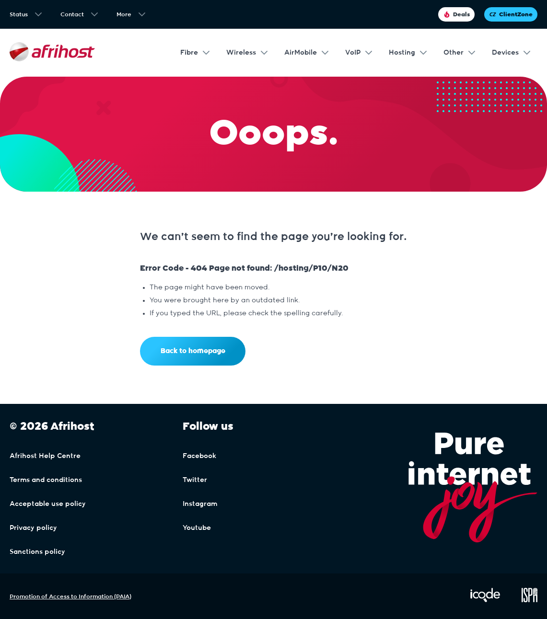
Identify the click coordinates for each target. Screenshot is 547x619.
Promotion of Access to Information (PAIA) (70, 596)
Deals (456, 14)
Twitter (195, 480)
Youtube (197, 528)
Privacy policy (33, 528)
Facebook (199, 456)
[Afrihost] (52, 53)
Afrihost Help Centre (45, 456)
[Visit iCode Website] (485, 600)
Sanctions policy (37, 552)
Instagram (200, 504)
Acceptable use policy (48, 504)
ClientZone (511, 14)
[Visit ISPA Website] (529, 600)
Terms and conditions (46, 480)
